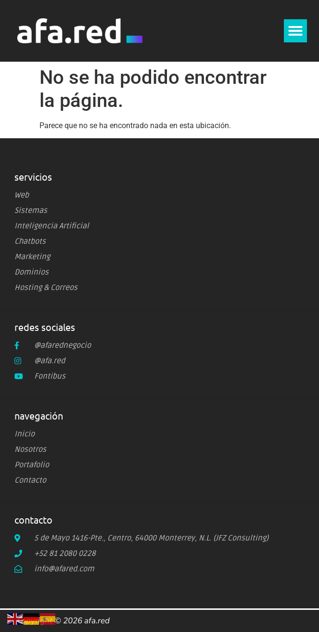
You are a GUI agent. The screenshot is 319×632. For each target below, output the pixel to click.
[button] (295, 30)
